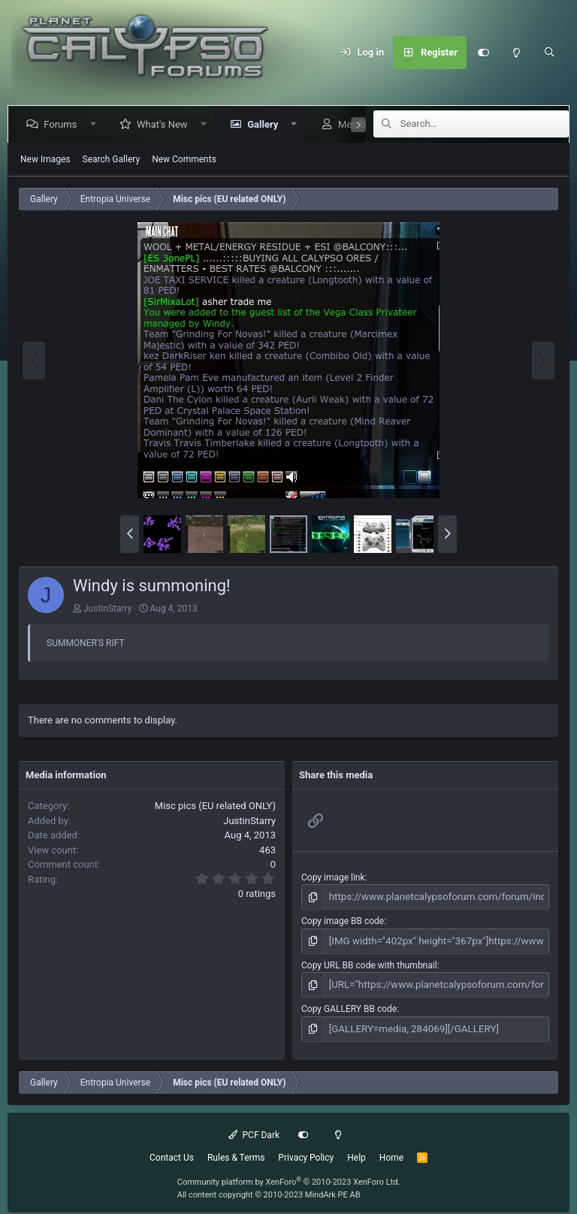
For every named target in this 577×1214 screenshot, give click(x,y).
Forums (63, 124)
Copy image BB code (342, 919)
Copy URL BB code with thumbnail (369, 962)
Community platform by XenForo (288, 1176)
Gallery (265, 124)
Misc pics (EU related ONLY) (215, 805)
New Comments (184, 159)
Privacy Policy (306, 1151)
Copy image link (333, 877)
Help (356, 1151)
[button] (96, 124)
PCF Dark (253, 1129)
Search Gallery (111, 159)
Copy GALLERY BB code (349, 1004)
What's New (165, 124)
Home (391, 1151)
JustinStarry (107, 608)
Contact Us (172, 1151)
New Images (45, 159)
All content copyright (269, 1189)
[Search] (549, 52)
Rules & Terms (235, 1151)
